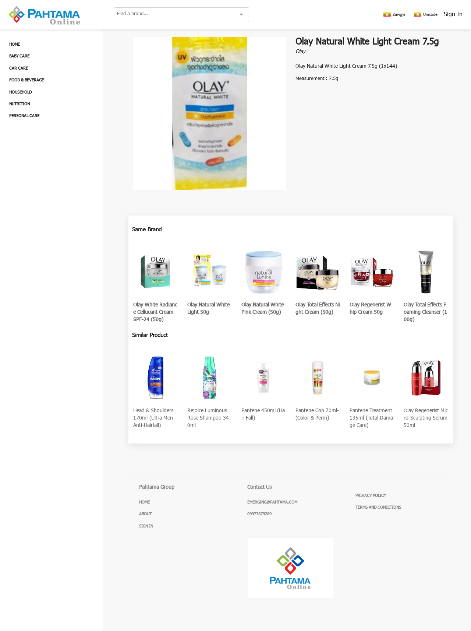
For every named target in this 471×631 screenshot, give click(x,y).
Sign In (453, 14)
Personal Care (24, 116)
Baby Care (19, 56)
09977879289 (259, 514)
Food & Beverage (26, 80)
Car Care (18, 68)
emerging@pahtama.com (272, 502)
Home (14, 45)
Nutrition (19, 104)
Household (20, 92)
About (145, 514)
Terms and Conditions (378, 508)
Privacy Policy (370, 496)
